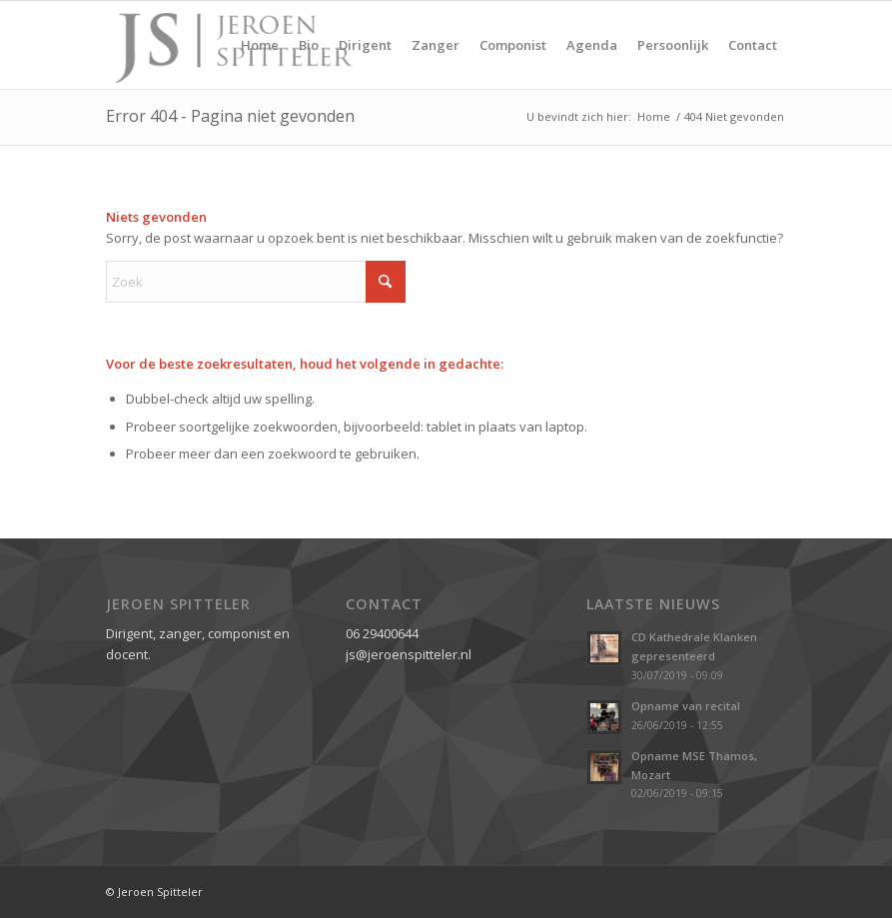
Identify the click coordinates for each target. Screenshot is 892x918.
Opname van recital (685, 705)
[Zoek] (256, 282)
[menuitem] (260, 45)
